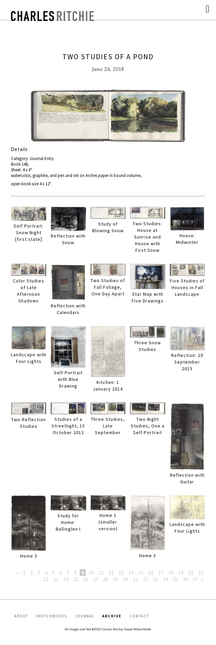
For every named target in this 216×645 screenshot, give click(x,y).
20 (190, 572)
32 (145, 579)
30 (125, 579)
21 (200, 572)
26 (85, 579)
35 (175, 579)
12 (111, 572)
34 (165, 579)
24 (65, 579)
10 (91, 572)
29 (115, 579)
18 (171, 572)
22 (45, 579)
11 (101, 572)
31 (135, 579)
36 (185, 579)
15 (141, 572)
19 (180, 572)
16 (151, 572)
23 (55, 579)
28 (105, 579)
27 (95, 579)
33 (155, 579)
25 (75, 579)
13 (121, 572)
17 (161, 572)
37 (195, 579)
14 (131, 572)
